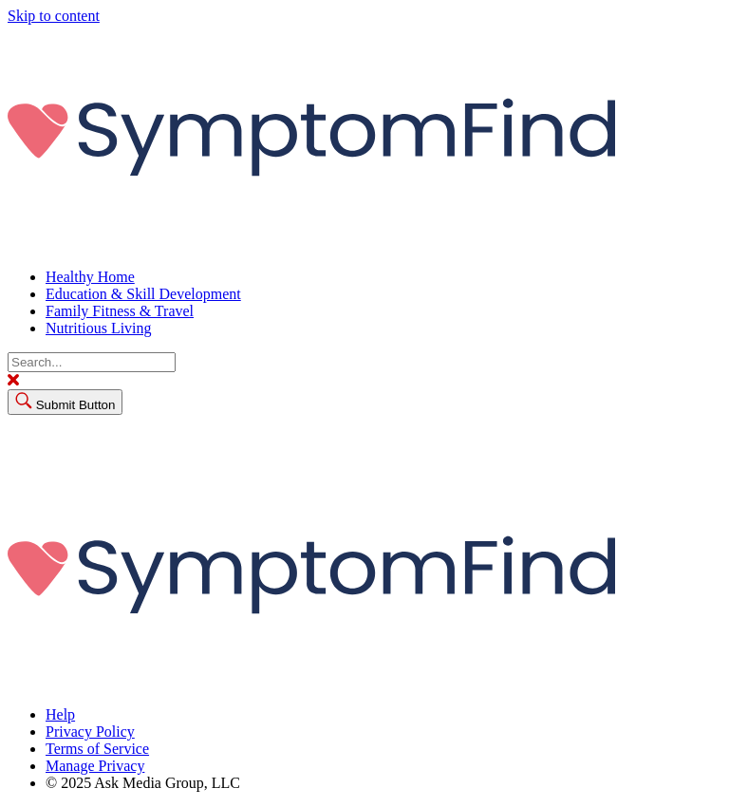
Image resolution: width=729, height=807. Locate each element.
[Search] (92, 362)
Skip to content (54, 16)
